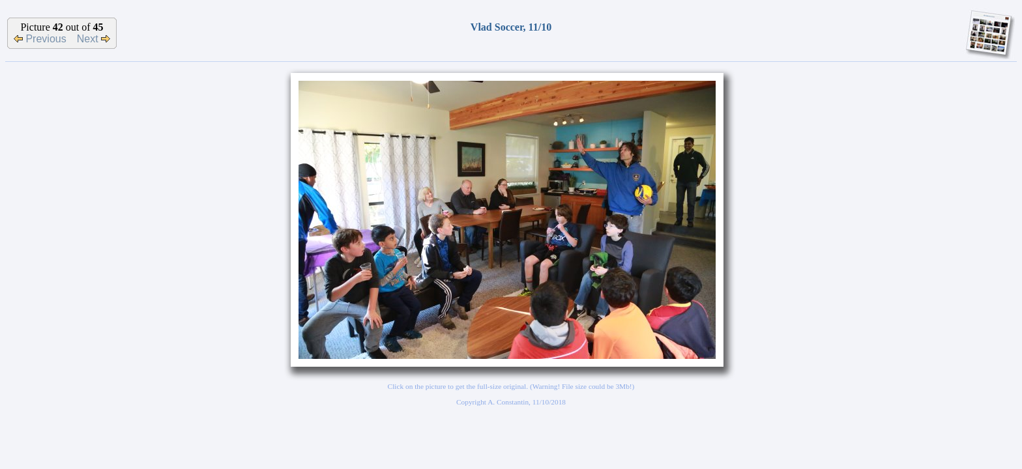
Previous (40, 38)
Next (93, 38)
